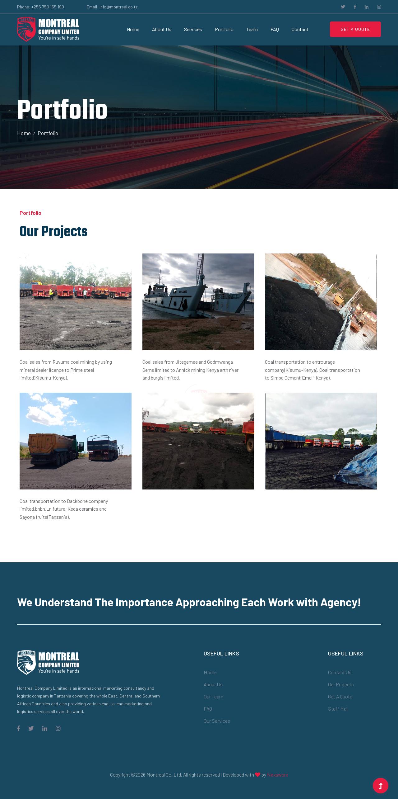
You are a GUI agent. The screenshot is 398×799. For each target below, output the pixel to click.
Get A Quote (355, 29)
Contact (300, 29)
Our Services (217, 721)
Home (133, 29)
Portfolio (48, 133)
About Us (161, 29)
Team (252, 29)
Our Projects (341, 684)
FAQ (275, 29)
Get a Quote (340, 696)
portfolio (224, 29)
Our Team (213, 696)
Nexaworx (277, 775)
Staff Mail (338, 709)
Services (193, 29)
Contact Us (339, 672)
